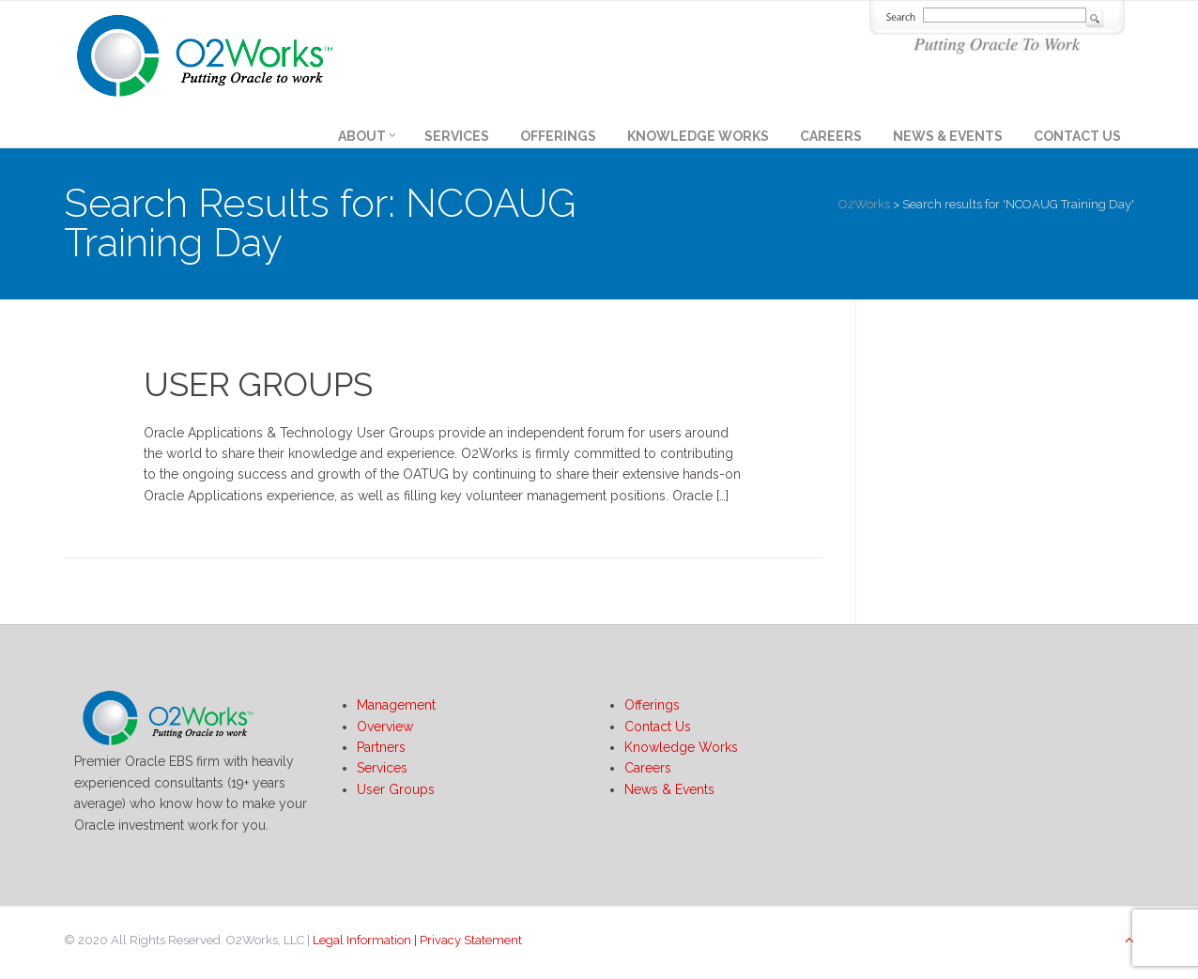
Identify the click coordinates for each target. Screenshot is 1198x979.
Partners (381, 747)
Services (456, 136)
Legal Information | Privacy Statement (417, 940)
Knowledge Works (698, 136)
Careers (831, 136)
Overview (385, 726)
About (367, 136)
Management (396, 704)
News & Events (948, 136)
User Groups (258, 384)
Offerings (558, 136)
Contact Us (1077, 136)
